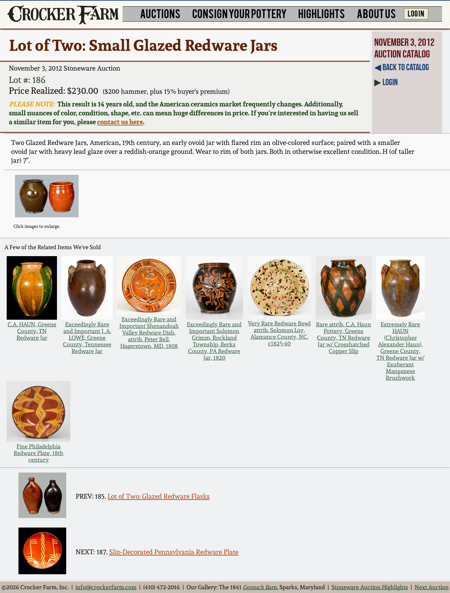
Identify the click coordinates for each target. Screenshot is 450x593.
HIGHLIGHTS (321, 13)
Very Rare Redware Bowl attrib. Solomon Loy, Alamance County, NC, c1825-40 (279, 333)
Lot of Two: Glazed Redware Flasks (159, 496)
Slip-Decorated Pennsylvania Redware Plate (173, 552)
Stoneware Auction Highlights (370, 587)
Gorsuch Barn (260, 587)
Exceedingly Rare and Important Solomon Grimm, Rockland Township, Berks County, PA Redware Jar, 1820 (214, 341)
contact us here (120, 121)
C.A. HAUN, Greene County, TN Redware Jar (32, 331)
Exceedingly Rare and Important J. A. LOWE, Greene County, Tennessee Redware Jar (87, 337)
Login (390, 82)
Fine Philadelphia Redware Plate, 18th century (38, 453)
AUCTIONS (160, 13)
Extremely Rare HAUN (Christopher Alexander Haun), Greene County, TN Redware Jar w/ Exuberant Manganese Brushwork (400, 351)
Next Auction (432, 587)
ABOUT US (376, 13)
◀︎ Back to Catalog (401, 67)
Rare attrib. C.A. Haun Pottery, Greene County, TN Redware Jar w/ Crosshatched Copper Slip (343, 337)
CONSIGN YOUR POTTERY (239, 13)
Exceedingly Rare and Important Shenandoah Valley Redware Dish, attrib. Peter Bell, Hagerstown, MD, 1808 (149, 332)
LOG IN (416, 13)
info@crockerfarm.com (106, 587)
